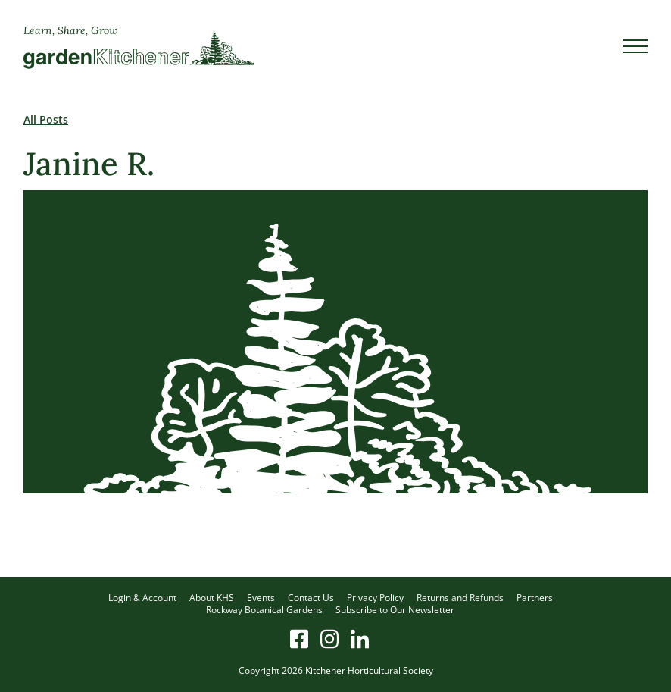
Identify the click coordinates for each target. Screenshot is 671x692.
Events (261, 597)
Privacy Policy (375, 597)
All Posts (45, 119)
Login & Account (142, 597)
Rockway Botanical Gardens (264, 609)
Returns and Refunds (460, 597)
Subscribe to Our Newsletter (395, 609)
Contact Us (311, 597)
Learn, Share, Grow (70, 30)
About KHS (211, 597)
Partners (535, 597)
